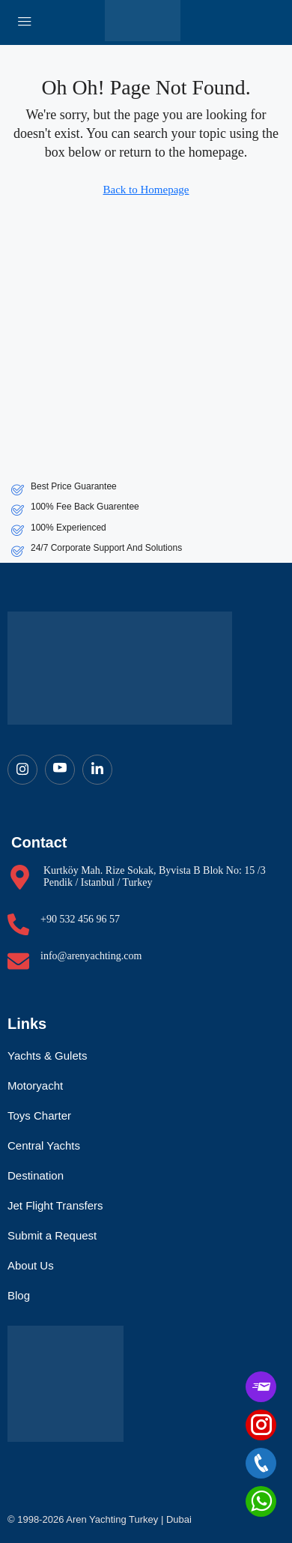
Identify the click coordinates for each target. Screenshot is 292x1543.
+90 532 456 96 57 (80, 919)
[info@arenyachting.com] (18, 961)
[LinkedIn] (97, 770)
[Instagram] (22, 770)
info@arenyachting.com (91, 955)
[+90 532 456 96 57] (18, 924)
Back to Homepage (146, 190)
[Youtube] (60, 770)
